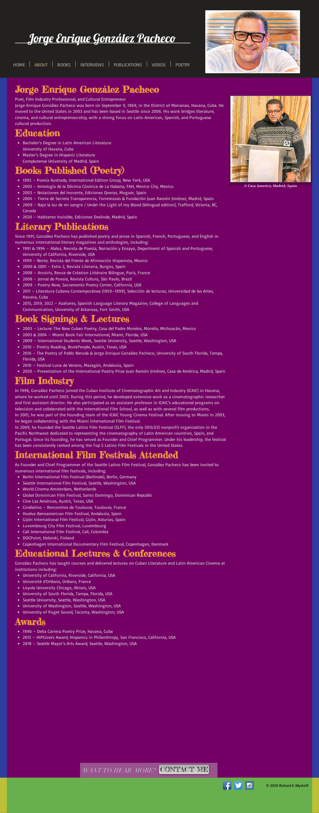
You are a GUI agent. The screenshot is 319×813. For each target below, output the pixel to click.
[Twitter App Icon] (238, 785)
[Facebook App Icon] (227, 785)
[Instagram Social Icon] (249, 785)
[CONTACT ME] (184, 769)
